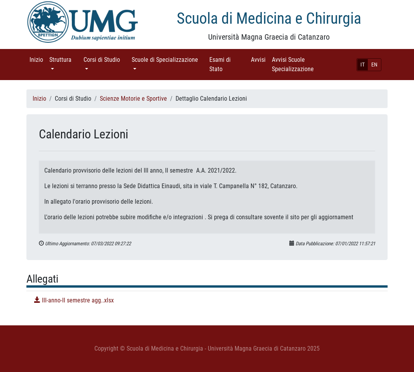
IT (362, 64)
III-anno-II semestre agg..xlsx (74, 300)
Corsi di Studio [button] (106, 59)
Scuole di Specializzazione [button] (169, 59)
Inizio (38, 59)
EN (374, 64)
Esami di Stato (226, 64)
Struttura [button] (64, 59)
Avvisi (260, 59)
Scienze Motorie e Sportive (133, 98)
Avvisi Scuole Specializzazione (304, 64)
